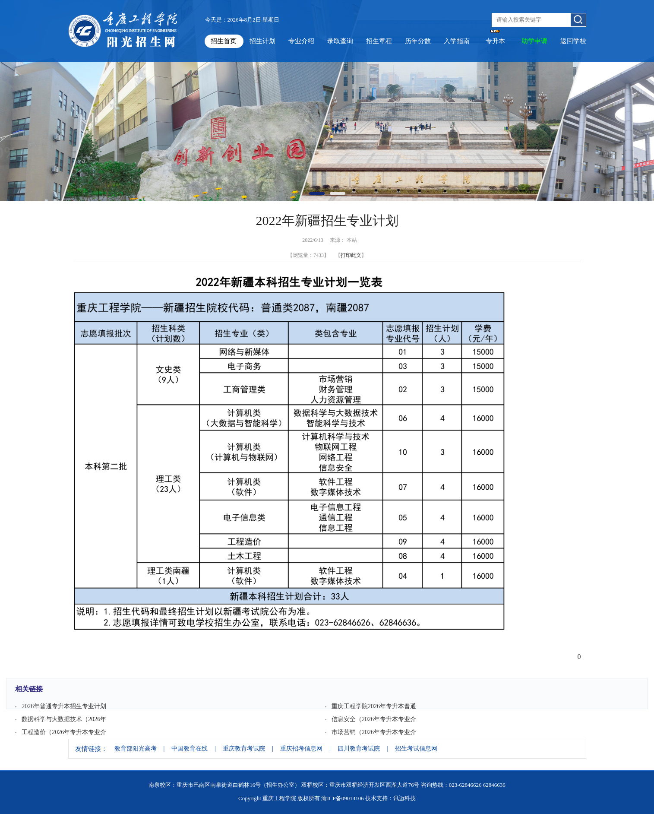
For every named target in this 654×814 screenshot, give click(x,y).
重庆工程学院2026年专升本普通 (374, 706)
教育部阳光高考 (135, 748)
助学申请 (534, 41)
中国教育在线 (189, 748)
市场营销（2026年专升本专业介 (374, 732)
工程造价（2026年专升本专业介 (64, 732)
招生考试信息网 (416, 748)
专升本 (495, 41)
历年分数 (418, 41)
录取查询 (340, 41)
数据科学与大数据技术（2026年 (64, 719)
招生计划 (262, 41)
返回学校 (573, 41)
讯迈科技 (404, 798)
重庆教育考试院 (244, 748)
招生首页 (224, 41)
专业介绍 (301, 41)
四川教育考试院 (359, 748)
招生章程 (379, 41)
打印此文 (351, 255)
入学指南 (457, 41)
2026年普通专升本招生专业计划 (64, 706)
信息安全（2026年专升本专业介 (374, 719)
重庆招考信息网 (301, 748)
